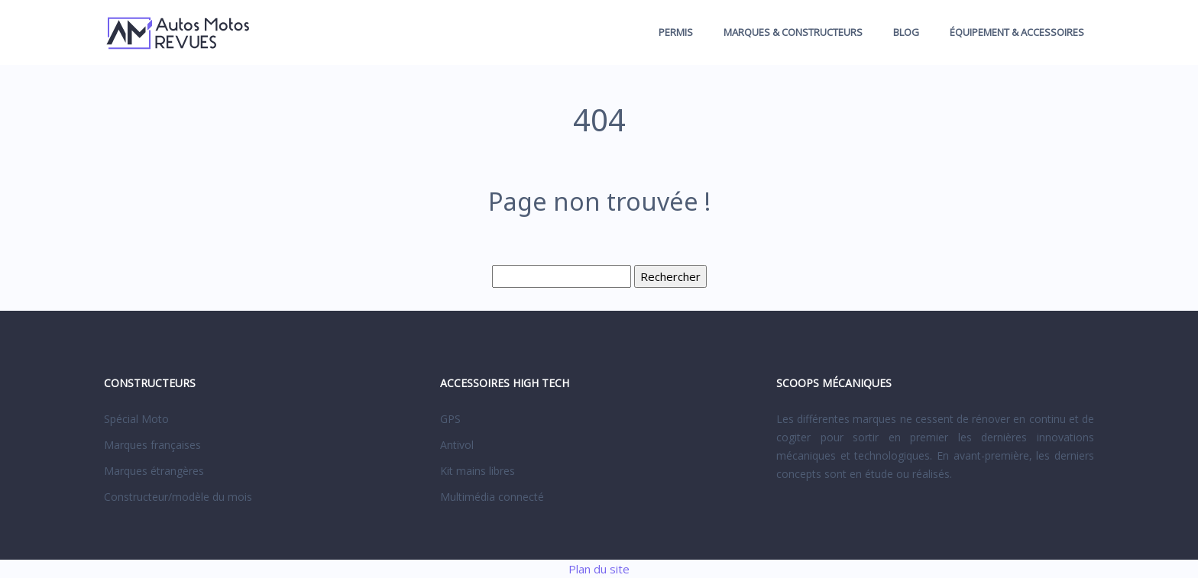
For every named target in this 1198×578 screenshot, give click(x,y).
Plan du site (599, 568)
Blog (906, 32)
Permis (676, 32)
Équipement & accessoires (1017, 32)
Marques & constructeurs (793, 32)
